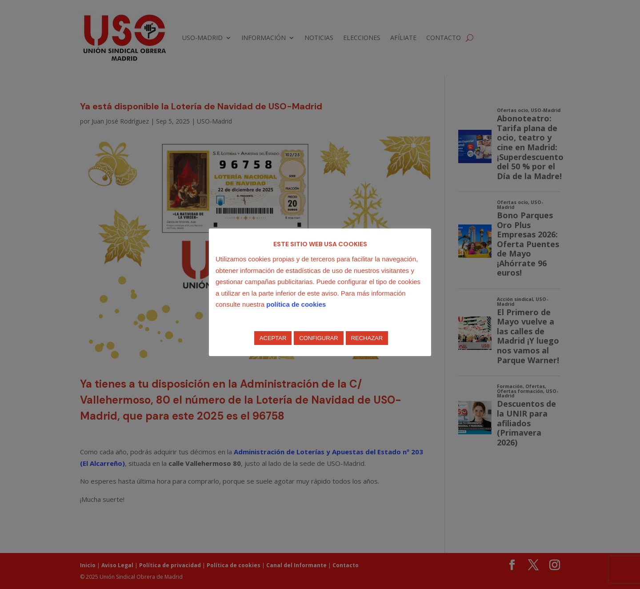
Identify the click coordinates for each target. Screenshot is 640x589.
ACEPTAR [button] (273, 338)
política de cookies (296, 304)
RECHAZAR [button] (367, 338)
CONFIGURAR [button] (318, 338)
